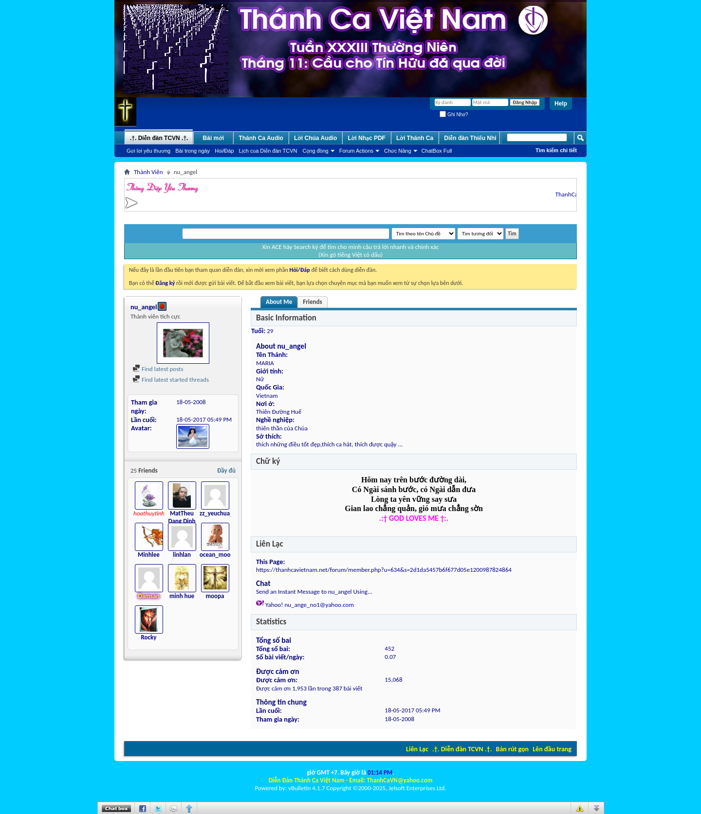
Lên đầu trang (552, 749)
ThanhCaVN (574, 194)
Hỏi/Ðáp (224, 151)
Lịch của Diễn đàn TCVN (268, 151)
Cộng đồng (316, 151)
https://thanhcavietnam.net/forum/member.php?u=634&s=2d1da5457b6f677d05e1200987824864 (384, 569)
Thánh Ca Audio (261, 138)
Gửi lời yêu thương (148, 151)
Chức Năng (397, 151)
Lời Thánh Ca (414, 138)
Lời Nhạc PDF (367, 138)
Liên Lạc (417, 749)
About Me (279, 301)
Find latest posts (158, 368)
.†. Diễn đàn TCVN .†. (462, 749)
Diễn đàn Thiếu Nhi (470, 138)
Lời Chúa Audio (315, 138)
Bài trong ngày (192, 151)
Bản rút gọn (512, 749)
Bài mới (213, 138)
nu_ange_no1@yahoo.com (318, 604)
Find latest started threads (170, 379)
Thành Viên (148, 172)
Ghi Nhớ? (454, 114)
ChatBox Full (437, 151)
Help (560, 103)
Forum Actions (356, 151)
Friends (312, 301)
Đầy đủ (226, 470)
